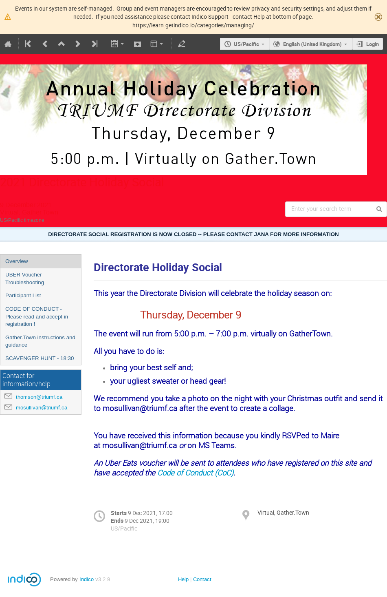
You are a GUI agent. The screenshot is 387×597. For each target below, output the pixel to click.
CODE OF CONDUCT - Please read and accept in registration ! (36, 316)
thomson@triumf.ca (39, 397)
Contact (202, 579)
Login (372, 44)
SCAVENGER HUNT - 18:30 (39, 358)
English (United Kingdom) (312, 44)
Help (183, 579)
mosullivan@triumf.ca (41, 407)
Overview (16, 261)
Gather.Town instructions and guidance (40, 341)
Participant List (23, 295)
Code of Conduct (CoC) (195, 472)
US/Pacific (246, 44)
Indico (86, 579)
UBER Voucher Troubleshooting (24, 278)
